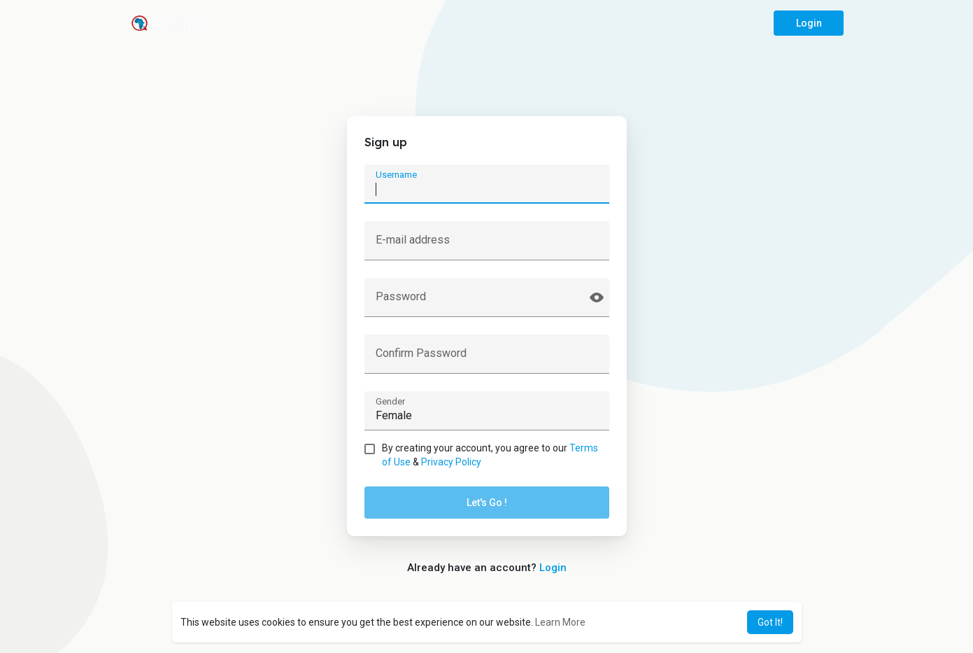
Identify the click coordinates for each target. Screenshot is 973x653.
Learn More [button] (560, 622)
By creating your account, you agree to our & (490, 455)
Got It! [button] (770, 622)
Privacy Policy (451, 462)
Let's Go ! (487, 502)
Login (808, 23)
